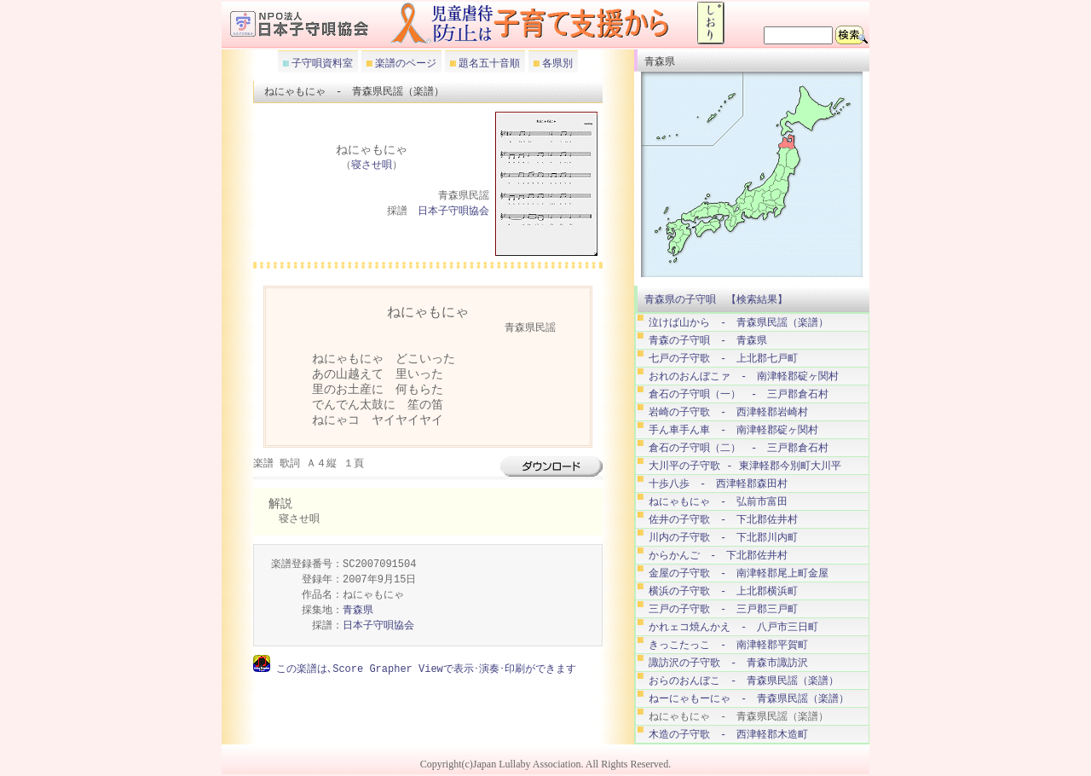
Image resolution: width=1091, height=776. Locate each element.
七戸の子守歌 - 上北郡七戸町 (723, 358)
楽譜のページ (404, 63)
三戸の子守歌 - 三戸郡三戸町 (723, 609)
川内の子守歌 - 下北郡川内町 (723, 537)
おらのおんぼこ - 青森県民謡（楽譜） (744, 681)
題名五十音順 (488, 63)
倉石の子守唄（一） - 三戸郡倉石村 (738, 394)
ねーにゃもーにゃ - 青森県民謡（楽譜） (749, 699)
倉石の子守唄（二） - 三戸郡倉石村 (738, 448)
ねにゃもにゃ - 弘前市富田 (718, 502)
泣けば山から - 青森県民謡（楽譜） (738, 323)
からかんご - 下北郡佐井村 (718, 555)
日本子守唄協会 (453, 212)
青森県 (358, 611)
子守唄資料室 (321, 63)
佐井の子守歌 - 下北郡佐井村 (723, 520)
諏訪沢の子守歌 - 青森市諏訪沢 (728, 663)
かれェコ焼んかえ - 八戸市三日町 (733, 627)
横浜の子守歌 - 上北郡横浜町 (723, 591)
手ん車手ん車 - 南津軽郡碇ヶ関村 (733, 430)
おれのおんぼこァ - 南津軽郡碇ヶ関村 (744, 376)
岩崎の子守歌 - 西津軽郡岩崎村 (728, 412)
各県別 (556, 63)
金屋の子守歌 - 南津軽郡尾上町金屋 (738, 573)
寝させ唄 (371, 166)
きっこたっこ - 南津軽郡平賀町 (728, 645)
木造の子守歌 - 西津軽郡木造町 (728, 734)
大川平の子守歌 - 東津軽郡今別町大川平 (745, 466)
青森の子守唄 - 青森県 (708, 340)
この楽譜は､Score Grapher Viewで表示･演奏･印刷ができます (423, 669)
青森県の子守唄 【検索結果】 (716, 299)
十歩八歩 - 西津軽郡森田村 (718, 484)
